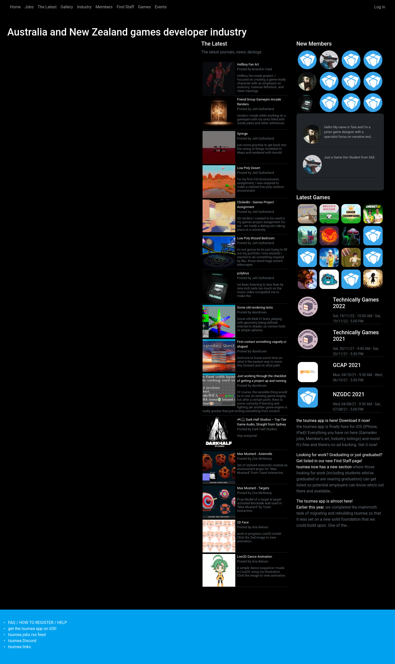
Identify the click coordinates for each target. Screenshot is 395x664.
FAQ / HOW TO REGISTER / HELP (37, 622)
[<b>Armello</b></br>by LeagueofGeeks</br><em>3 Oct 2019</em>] (307, 279)
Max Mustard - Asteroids (254, 454)
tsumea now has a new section (324, 466)
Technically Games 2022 (356, 302)
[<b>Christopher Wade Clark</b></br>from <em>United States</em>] (351, 59)
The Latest (47, 7)
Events (161, 7)
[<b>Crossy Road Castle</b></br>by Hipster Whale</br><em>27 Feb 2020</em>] (373, 235)
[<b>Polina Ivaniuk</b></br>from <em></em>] (373, 102)
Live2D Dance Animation (254, 556)
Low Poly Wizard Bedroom (256, 238)
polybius (243, 273)
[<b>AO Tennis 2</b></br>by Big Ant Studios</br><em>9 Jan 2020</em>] (329, 257)
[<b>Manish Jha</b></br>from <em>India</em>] (351, 81)
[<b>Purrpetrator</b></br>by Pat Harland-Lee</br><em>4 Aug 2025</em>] (307, 213)
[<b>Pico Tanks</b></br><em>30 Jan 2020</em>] (307, 257)
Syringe (242, 134)
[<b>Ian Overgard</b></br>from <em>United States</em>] (373, 59)
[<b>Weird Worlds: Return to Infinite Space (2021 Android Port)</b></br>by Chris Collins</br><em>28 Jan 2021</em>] (351, 235)
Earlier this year (310, 507)
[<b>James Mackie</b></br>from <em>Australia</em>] (329, 102)
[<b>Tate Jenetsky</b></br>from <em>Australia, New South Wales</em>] (307, 81)
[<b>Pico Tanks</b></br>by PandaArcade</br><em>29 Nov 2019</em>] (373, 257)
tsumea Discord (22, 640)
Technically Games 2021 (356, 335)
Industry (84, 7)
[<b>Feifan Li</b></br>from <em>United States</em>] (373, 81)
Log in (379, 7)
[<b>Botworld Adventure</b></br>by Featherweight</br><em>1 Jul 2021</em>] (307, 235)
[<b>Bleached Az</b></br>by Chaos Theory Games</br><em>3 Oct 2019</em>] (329, 279)
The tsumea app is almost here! (325, 501)
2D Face (243, 522)
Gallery (67, 7)
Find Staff (125, 7)
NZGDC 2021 (349, 394)
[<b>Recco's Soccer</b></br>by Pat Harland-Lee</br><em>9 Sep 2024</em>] (329, 213)
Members (104, 7)
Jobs (29, 7)
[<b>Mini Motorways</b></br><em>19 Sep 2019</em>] (351, 279)
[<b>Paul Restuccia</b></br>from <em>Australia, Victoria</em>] (329, 59)
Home (15, 7)
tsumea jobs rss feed (27, 634)
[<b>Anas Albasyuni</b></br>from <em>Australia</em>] (351, 102)
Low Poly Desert (248, 168)
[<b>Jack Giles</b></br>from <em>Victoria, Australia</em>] (329, 81)
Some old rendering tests (255, 307)
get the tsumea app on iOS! (32, 628)
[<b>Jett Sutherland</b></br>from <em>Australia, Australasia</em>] (307, 102)
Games (144, 7)
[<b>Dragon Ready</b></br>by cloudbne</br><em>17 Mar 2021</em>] (329, 235)
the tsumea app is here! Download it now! (333, 420)
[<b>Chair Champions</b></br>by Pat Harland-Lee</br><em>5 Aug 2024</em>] (351, 213)
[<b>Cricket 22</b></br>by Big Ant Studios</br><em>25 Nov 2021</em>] (373, 213)
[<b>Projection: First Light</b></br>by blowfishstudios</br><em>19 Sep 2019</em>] (373, 279)
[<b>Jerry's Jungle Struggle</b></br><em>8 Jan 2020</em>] (351, 257)
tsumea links (19, 646)
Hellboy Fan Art (248, 64)
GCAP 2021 (347, 365)
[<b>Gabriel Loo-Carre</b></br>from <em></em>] (307, 59)
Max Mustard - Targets (253, 488)
